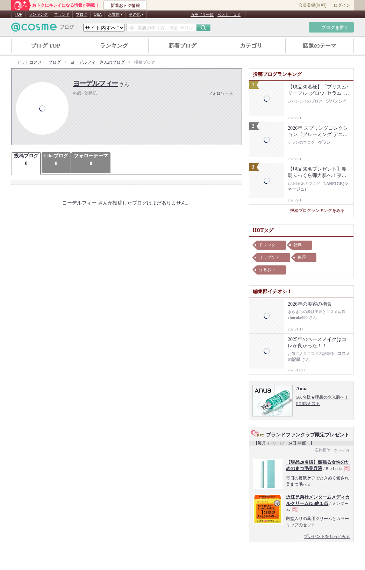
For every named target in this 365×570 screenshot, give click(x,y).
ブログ (81, 14)
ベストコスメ (229, 15)
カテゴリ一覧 (202, 15)
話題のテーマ (319, 46)
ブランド (62, 14)
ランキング (38, 14)
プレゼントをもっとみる (327, 536)
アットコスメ (29, 62)
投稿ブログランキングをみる (320, 210)
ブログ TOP (45, 46)
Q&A (98, 14)
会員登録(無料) (313, 5)
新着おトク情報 (125, 5)
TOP (18, 14)
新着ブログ (182, 46)
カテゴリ (251, 46)
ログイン (342, 5)
